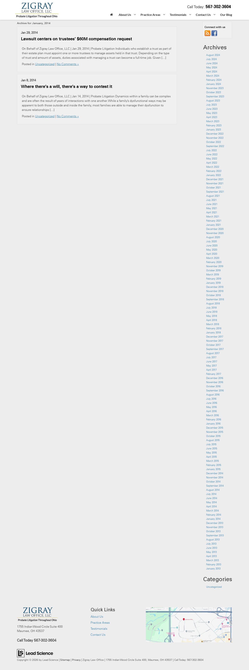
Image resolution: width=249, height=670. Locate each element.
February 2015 (213, 464)
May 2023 (211, 112)
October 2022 (213, 141)
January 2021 (213, 224)
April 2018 (211, 320)
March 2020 (212, 257)
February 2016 (213, 419)
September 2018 (215, 299)
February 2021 (213, 220)
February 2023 (213, 125)
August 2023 (213, 100)
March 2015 (212, 460)
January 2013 (213, 568)
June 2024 (211, 63)
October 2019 (213, 270)
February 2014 (213, 514)
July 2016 (211, 398)
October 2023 (213, 92)
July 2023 (211, 104)
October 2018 (213, 295)
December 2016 (214, 378)
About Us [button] (125, 14)
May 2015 (211, 452)
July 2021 (211, 199)
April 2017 (211, 369)
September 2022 (215, 146)
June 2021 (211, 204)
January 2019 (213, 282)
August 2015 (213, 440)
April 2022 (211, 162)
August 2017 (213, 353)
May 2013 (211, 551)
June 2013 (211, 547)
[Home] (111, 15)
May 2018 (211, 315)
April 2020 (211, 253)
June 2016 (211, 402)
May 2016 (211, 407)
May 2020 (211, 249)
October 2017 (213, 344)
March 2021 (212, 216)
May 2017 (211, 365)
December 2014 (214, 473)
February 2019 (213, 278)
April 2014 (211, 506)
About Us (97, 616)
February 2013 (213, 564)
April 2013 (211, 556)
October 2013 (213, 531)
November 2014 (214, 477)
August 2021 (213, 195)
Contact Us (98, 634)
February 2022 (213, 170)
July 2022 (211, 150)
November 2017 (214, 340)
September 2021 (215, 191)
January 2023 (213, 129)
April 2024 (211, 71)
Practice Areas (100, 622)
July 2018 (211, 307)
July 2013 (211, 543)
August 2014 (213, 489)
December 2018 (214, 286)
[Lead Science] (35, 653)
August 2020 (213, 237)
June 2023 (211, 108)
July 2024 (211, 59)
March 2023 (212, 121)
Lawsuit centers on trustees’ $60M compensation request (76, 38)
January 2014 (213, 518)
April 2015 (211, 456)
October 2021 (213, 187)
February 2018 (213, 328)
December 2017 (214, 336)
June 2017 (211, 361)
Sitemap (65, 659)
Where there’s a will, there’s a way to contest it (66, 86)
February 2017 (213, 373)
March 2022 (212, 166)
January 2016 (213, 423)
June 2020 (211, 245)
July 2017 (211, 357)
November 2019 (214, 266)
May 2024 (211, 67)
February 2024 (213, 79)
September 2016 (215, 390)
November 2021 (215, 183)
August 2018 (213, 303)
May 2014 (211, 502)
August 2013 (213, 539)
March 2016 (212, 415)
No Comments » (68, 64)
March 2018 (212, 324)
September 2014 (215, 485)
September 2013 (215, 535)
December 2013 (214, 522)
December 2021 (215, 179)
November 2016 (214, 382)
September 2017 (215, 349)
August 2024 (213, 54)
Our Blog (226, 14)
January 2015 (213, 469)
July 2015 (211, 444)
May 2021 (211, 208)
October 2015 (213, 436)
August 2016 (213, 394)
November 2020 (215, 233)
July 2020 (211, 241)
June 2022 (211, 154)
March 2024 (212, 75)
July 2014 (211, 493)
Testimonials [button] (178, 14)
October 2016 (213, 386)
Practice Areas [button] (150, 14)
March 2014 (212, 510)
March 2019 (212, 274)
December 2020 (215, 228)
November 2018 (214, 291)
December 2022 (215, 133)
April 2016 (211, 411)
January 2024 (213, 83)
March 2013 (212, 560)
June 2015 (211, 448)
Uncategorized (45, 64)
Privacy (76, 659)
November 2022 (215, 137)
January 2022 (213, 175)
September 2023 (215, 96)
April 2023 (211, 117)
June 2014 (211, 498)
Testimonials (99, 628)
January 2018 (213, 332)
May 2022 (211, 158)
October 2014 (213, 481)
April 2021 (211, 212)
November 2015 (214, 431)
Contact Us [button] (203, 14)
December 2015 (214, 427)
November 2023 (215, 88)
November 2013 (214, 527)
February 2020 (213, 262)
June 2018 (211, 311)
